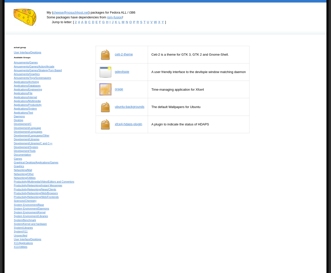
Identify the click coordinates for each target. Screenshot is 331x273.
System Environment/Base (29, 204)
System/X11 (21, 231)
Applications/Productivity (28, 105)
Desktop (18, 120)
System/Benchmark (25, 220)
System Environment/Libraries (31, 216)
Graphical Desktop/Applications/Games (36, 162)
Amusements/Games (26, 62)
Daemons (19, 116)
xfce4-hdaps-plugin (128, 124)
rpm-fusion (114, 17)
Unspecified (20, 235)
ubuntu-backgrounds (129, 107)
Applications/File (23, 93)
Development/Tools (24, 151)
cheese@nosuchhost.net (70, 12)
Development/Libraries (27, 139)
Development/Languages (28, 131)
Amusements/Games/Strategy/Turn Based (38, 70)
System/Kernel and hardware (30, 224)
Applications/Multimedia (27, 101)
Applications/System (25, 108)
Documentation (22, 154)
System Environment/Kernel (30, 212)
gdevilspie (122, 72)
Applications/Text (23, 112)
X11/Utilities (20, 247)
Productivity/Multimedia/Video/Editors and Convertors (44, 181)
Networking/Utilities (24, 178)
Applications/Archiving (26, 82)
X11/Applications (23, 243)
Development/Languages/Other (31, 135)
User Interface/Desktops (27, 52)
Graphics (19, 166)
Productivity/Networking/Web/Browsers (36, 193)
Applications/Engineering (28, 89)
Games (18, 158)
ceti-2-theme (124, 54)
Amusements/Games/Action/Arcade (34, 66)
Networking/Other (24, 174)
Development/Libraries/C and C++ (33, 143)
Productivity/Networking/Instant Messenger (38, 185)
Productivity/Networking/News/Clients (35, 189)
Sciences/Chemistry (25, 200)
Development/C (22, 124)
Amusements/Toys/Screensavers (32, 78)
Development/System (26, 147)
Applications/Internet (25, 97)
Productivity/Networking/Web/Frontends (36, 197)
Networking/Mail (23, 170)
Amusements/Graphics (27, 74)
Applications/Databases (27, 85)
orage (119, 89)
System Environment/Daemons (31, 208)
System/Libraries (23, 227)
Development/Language (27, 128)
